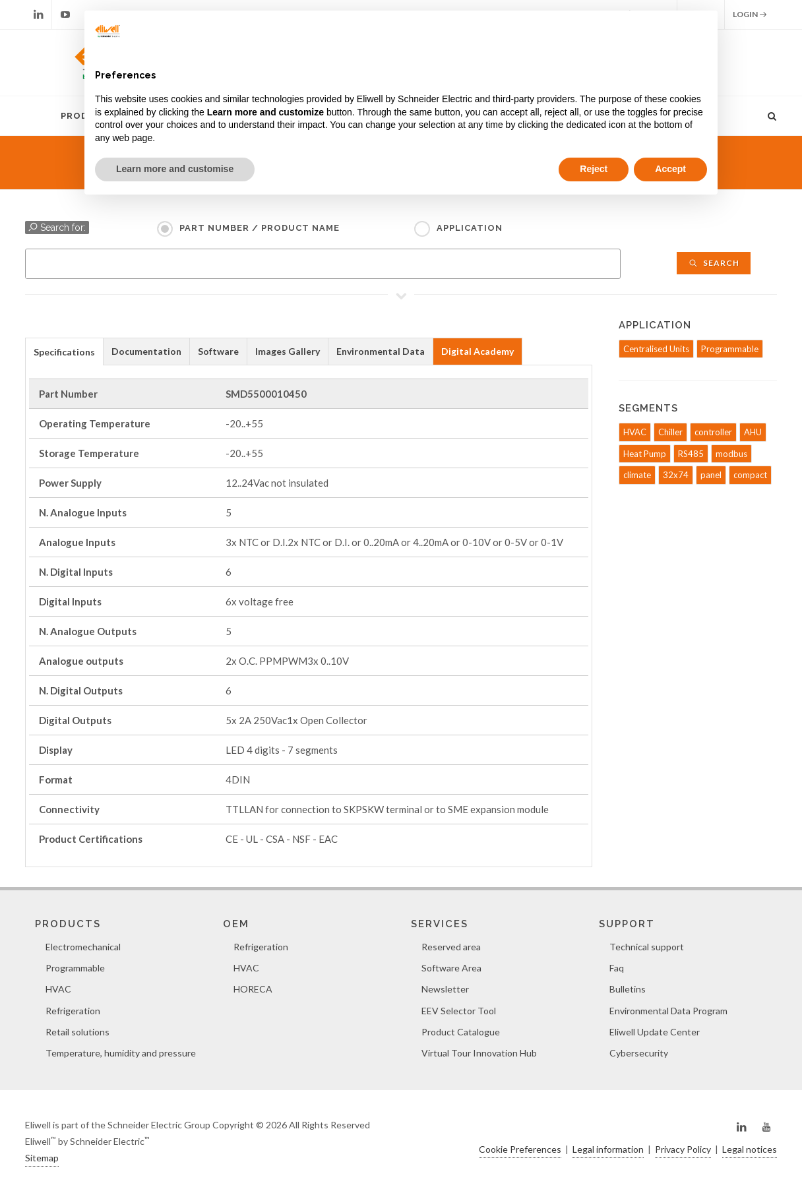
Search (713, 263)
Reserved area (451, 946)
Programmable (729, 349)
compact (750, 475)
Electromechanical (83, 946)
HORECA (252, 988)
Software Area (451, 967)
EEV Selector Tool (458, 1010)
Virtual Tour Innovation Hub (479, 1052)
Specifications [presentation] (64, 351)
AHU (753, 432)
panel (711, 475)
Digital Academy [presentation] (477, 351)
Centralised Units (656, 349)
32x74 (676, 475)
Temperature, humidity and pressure (121, 1052)
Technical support (646, 946)
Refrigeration (73, 1010)
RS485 (691, 453)
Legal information (608, 1149)
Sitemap (42, 1157)
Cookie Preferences (520, 1149)
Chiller (670, 432)
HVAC (634, 432)
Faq (616, 967)
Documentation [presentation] (146, 351)
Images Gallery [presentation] (287, 351)
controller (713, 432)
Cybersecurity (638, 1052)
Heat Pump (644, 453)
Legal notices (749, 1149)
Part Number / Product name (259, 228)
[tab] (64, 351)
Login (750, 14)
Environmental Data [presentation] (380, 351)
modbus (731, 453)
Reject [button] (593, 169)
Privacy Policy (683, 1149)
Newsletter (445, 988)
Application (470, 228)
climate (637, 475)
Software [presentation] (218, 351)
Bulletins (627, 988)
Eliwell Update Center (654, 1031)
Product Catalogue (460, 1031)
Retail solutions (77, 1031)
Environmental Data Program (668, 1010)
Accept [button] (670, 169)
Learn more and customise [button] (174, 169)
